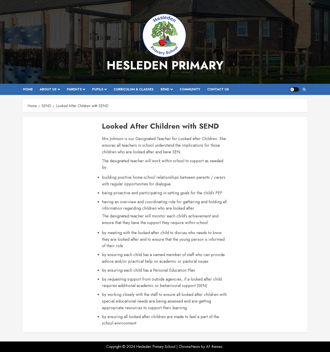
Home (28, 89)
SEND (164, 89)
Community (190, 89)
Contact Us (218, 89)
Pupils (97, 89)
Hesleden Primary (165, 65)
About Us (48, 89)
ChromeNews (189, 346)
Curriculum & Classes (134, 89)
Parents (74, 89)
